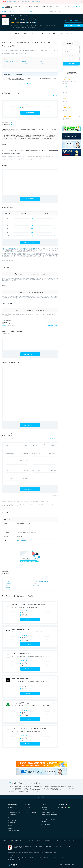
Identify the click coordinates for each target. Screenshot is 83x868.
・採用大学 (41, 63)
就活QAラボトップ (12, 820)
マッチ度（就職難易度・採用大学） (41, 581)
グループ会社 (56, 840)
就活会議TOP (4, 11)
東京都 (53, 25)
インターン (35, 33)
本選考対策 (8, 583)
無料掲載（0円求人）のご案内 (48, 812)
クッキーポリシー (32, 840)
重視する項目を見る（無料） (30, 354)
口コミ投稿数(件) (24, 22)
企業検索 (15, 6)
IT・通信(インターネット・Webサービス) (32, 25)
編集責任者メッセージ (12, 833)
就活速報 (43, 6)
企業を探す (9, 11)
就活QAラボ (50, 6)
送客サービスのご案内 (46, 824)
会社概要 (11, 840)
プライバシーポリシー (23, 840)
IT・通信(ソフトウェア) (18, 25)
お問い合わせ (27, 807)
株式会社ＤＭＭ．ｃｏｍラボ (33, 11)
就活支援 (30, 6)
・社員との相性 (42, 66)
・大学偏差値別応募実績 (25, 63)
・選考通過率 (6, 63)
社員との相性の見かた (52, 438)
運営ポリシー (5, 840)
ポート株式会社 (60, 846)
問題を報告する (55, 495)
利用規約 (16, 840)
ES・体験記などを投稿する (72, 25)
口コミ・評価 (52, 33)
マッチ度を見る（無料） (30, 619)
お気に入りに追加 (71, 20)
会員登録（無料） (71, 63)
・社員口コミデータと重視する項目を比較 (11, 66)
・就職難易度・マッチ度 (8, 61)
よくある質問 (27, 809)
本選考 (43, 33)
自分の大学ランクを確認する (30, 242)
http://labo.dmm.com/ (32, 27)
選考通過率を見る (30, 198)
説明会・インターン (23, 6)
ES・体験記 (37, 6)
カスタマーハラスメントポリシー (74, 840)
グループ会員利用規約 (63, 840)
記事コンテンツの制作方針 (13, 830)
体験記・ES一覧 (9, 581)
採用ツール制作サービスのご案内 (48, 817)
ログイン (78, 6)
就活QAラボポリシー (48, 840)
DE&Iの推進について (12, 814)
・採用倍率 (41, 61)
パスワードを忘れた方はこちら (69, 55)
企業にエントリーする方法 (30, 812)
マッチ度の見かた (53, 95)
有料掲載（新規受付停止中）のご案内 (49, 814)
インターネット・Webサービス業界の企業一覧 (20, 11)
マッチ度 (9, 33)
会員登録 (4, 325)
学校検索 (10, 809)
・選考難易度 (23, 61)
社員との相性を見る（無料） (30, 489)
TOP (3, 33)
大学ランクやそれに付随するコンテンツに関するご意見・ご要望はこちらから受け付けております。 (20, 248)
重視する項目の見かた (52, 325)
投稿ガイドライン (17, 504)
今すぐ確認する (30, 83)
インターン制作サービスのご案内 (48, 819)
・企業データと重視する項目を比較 (28, 66)
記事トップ (10, 828)
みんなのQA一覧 (11, 822)
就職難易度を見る (30, 112)
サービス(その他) (44, 25)
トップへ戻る (41, 797)
